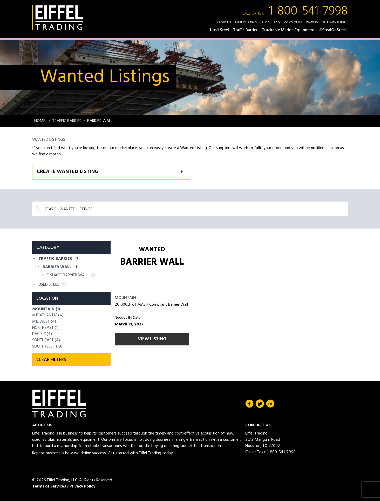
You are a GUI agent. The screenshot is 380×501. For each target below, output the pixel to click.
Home (40, 121)
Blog (266, 22)
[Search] (190, 209)
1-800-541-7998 (295, 11)
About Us (224, 22)
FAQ (277, 22)
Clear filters (51, 360)
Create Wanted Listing (67, 172)
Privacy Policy (82, 486)
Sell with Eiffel (334, 22)
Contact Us (293, 22)
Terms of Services (49, 486)
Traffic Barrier (67, 121)
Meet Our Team (246, 22)
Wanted (312, 22)
